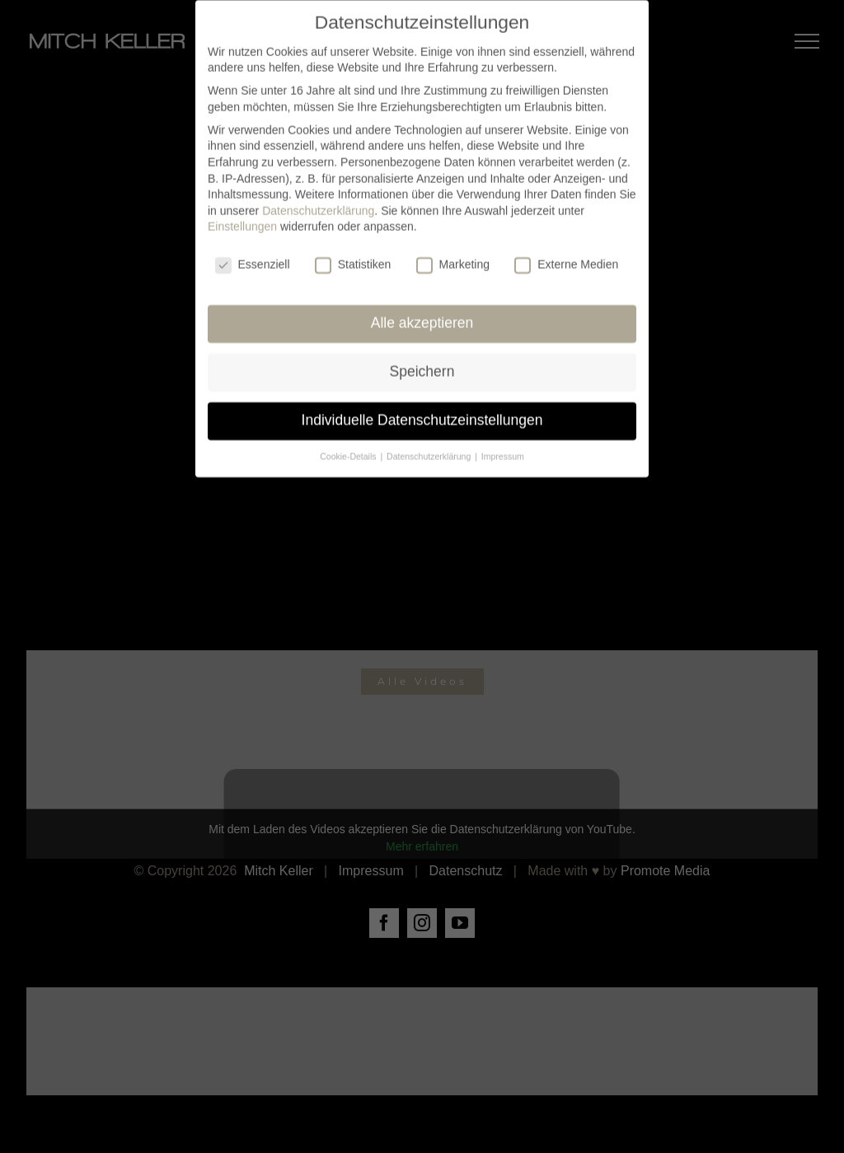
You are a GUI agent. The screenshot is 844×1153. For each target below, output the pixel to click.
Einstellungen (242, 217)
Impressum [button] (502, 447)
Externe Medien (566, 256)
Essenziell (252, 256)
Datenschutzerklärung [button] (430, 447)
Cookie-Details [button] (349, 447)
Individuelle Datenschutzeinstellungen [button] (422, 410)
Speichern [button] (422, 362)
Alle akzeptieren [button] (422, 313)
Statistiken (353, 256)
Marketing (453, 256)
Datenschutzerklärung (318, 201)
